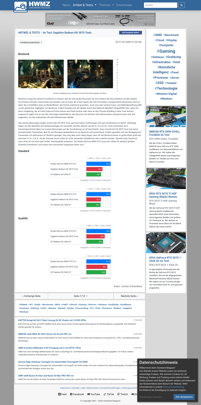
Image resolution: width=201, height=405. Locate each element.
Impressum (65, 388)
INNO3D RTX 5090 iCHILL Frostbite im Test (164, 133)
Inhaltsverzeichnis (30, 42)
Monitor (52, 308)
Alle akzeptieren (184, 396)
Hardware (24, 308)
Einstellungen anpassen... (151, 397)
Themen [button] (105, 5)
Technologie (166, 88)
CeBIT (64, 304)
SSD (159, 83)
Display (171, 40)
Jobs (83, 388)
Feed (62, 394)
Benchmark (47, 304)
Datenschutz (92, 388)
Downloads (124, 5)
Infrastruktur (161, 62)
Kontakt (75, 388)
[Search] (160, 5)
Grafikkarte (125, 304)
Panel (174, 72)
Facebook (77, 394)
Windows (23, 312)
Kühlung (34, 308)
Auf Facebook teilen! (130, 33)
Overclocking (81, 308)
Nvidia (70, 308)
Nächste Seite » (129, 296)
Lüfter (43, 308)
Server (174, 77)
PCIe (97, 308)
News (67, 5)
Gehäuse (102, 304)
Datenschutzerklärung (173, 387)
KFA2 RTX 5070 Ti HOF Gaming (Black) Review (163, 195)
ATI (30, 304)
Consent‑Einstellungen (110, 388)
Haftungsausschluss (131, 388)
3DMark (23, 304)
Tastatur (171, 83)
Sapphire (127, 308)
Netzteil (61, 308)
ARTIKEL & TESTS (29, 32)
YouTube (93, 394)
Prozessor (106, 308)
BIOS (57, 304)
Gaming (82, 304)
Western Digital (166, 94)
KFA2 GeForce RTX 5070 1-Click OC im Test (165, 259)
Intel (176, 62)
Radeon (117, 308)
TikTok (109, 394)
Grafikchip (113, 304)
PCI (91, 308)
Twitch (123, 394)
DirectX (73, 304)
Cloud (159, 40)
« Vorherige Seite (31, 296)
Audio (37, 304)
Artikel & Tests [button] (83, 5)
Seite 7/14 (80, 296)
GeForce (91, 304)
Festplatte (166, 45)
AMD (157, 35)
